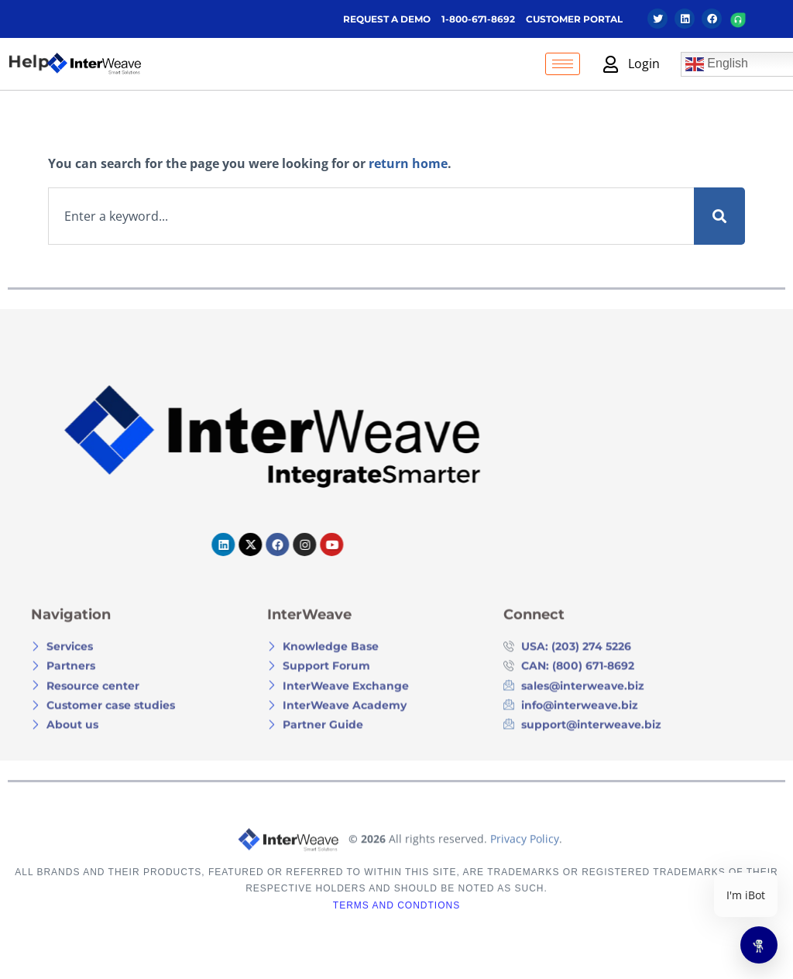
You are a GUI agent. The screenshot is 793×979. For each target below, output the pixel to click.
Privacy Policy (524, 867)
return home (408, 163)
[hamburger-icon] (562, 64)
